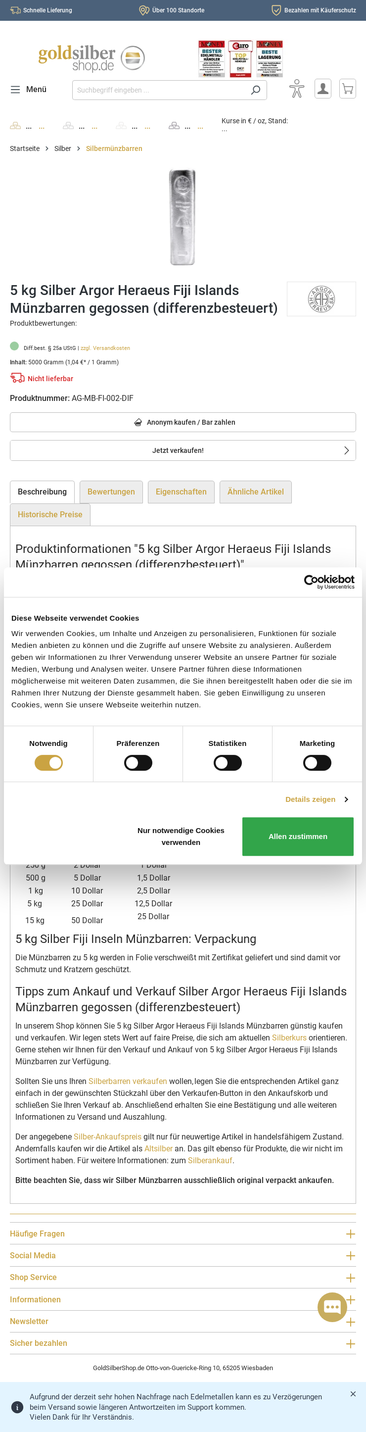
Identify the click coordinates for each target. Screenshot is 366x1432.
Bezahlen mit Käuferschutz (320, 10)
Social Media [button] (183, 1255)
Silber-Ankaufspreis (107, 1136)
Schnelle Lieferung (47, 10)
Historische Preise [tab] (50, 514)
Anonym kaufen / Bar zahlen (183, 423)
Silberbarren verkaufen (128, 1081)
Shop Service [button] (183, 1278)
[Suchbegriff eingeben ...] (158, 90)
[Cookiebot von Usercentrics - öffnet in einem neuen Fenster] (311, 582)
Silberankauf (210, 1160)
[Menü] (31, 89)
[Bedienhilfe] (297, 89)
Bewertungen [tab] (111, 491)
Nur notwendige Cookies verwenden (181, 836)
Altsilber (158, 1148)
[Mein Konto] (323, 89)
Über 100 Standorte (178, 10)
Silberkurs (289, 1037)
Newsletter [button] (183, 1322)
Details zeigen (310, 799)
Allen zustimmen (298, 836)
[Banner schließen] (353, 1394)
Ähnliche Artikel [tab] (256, 491)
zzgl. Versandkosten (105, 348)
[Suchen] (255, 90)
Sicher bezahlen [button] (183, 1343)
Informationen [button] (183, 1299)
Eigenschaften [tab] (181, 491)
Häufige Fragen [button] (183, 1234)
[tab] (42, 492)
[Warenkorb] (347, 89)
